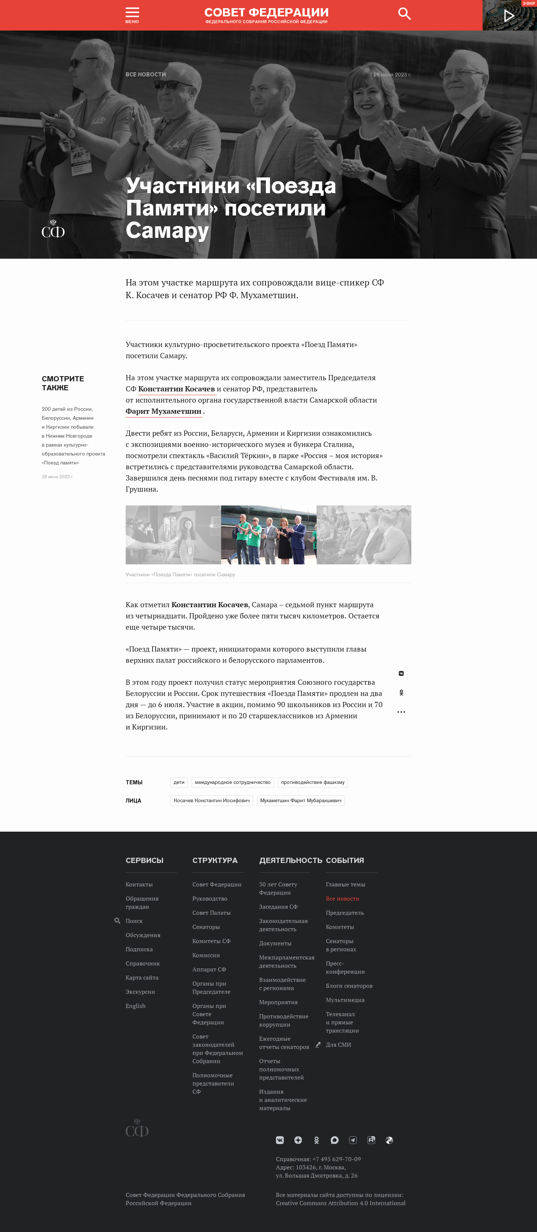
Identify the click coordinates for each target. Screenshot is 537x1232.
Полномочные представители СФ (213, 1083)
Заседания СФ (278, 906)
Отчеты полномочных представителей (281, 1069)
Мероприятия (278, 1002)
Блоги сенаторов (349, 985)
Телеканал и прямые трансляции (342, 1022)
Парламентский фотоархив (389, 1140)
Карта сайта (142, 977)
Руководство (209, 898)
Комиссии (206, 955)
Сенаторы (206, 926)
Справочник (143, 963)
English (135, 1005)
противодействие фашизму (313, 782)
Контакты (139, 884)
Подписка (139, 949)
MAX (335, 1140)
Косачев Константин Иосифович (212, 800)
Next (338, 536)
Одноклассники (401, 693)
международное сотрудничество (233, 782)
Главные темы (345, 884)
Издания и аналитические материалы (283, 1100)
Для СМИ (338, 1044)
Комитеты (340, 926)
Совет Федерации (217, 884)
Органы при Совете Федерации (209, 1014)
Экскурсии (140, 991)
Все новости (146, 74)
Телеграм (353, 1140)
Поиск (134, 920)
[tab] (401, 697)
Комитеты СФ (211, 941)
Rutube (371, 1140)
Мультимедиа (345, 999)
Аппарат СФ (209, 969)
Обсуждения (143, 935)
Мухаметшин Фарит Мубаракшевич (301, 800)
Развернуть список (401, 712)
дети (179, 782)
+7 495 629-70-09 (337, 1159)
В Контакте (401, 673)
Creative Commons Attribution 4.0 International (341, 1203)
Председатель (345, 912)
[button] (132, 15)
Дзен (298, 1140)
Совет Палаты (211, 912)
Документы (275, 943)
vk (280, 1140)
